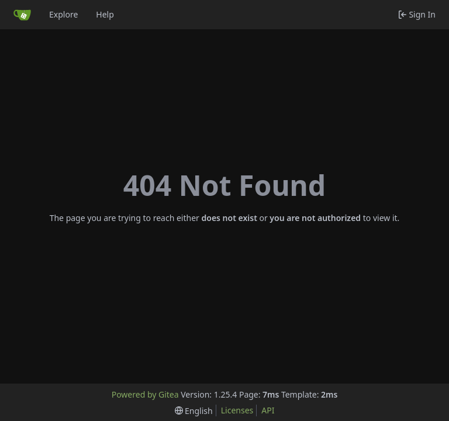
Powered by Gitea (145, 394)
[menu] (194, 410)
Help (105, 14)
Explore (63, 14)
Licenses (237, 410)
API (267, 410)
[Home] (22, 14)
